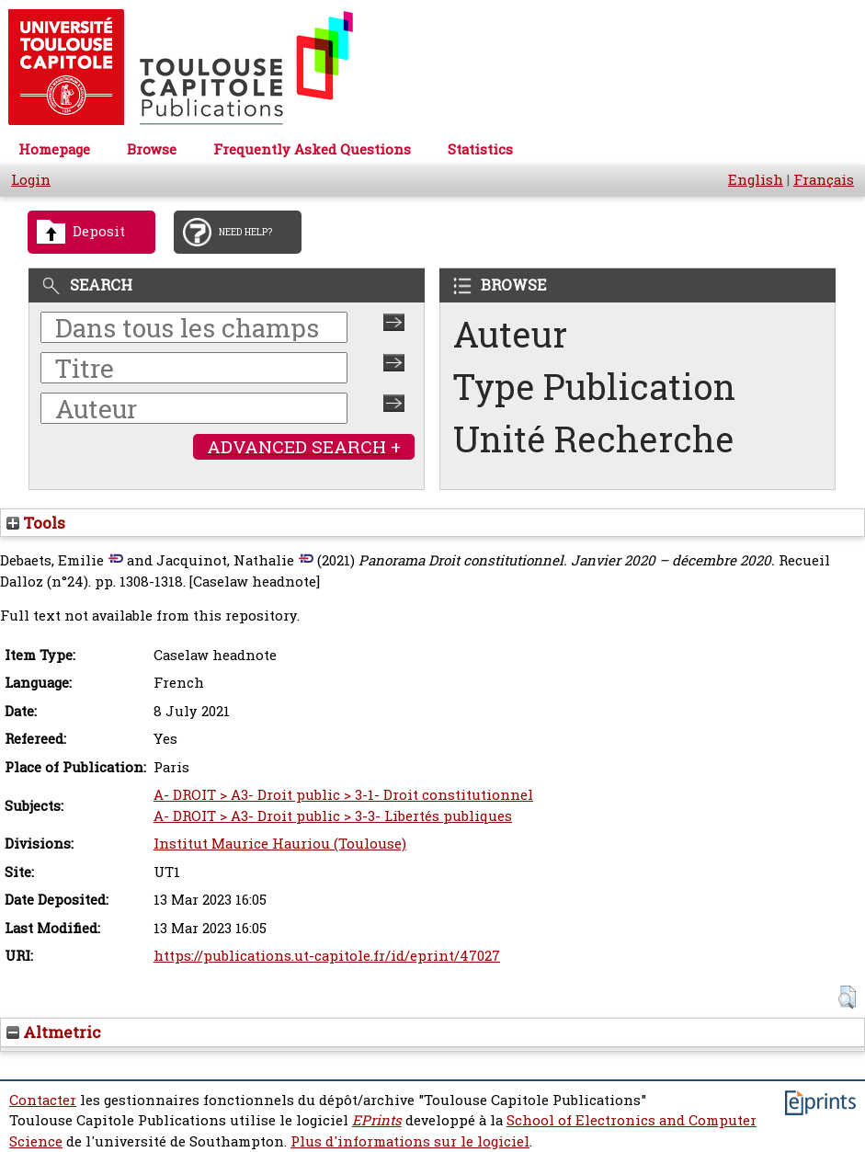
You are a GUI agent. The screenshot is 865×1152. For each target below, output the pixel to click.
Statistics (480, 149)
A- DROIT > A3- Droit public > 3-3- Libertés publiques (333, 816)
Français (823, 179)
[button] (847, 997)
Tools (35, 522)
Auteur (510, 334)
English (755, 179)
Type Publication (594, 386)
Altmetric (53, 1032)
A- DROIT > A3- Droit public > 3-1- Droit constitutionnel (343, 794)
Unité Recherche (593, 439)
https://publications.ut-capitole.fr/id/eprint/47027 (327, 955)
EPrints (377, 1120)
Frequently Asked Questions (312, 149)
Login (31, 179)
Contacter (42, 1100)
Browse (151, 149)
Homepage (54, 149)
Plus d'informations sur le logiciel (409, 1141)
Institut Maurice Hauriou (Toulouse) (280, 843)
